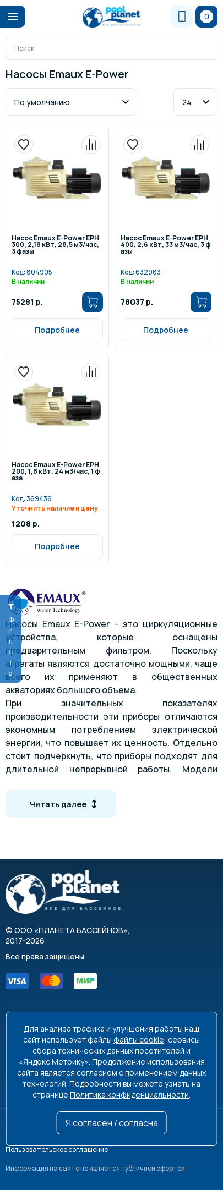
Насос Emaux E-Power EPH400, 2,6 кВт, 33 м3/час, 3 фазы (166, 245)
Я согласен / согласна (112, 1123)
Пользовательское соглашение (57, 1149)
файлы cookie (138, 1039)
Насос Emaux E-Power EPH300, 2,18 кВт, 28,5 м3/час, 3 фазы (55, 245)
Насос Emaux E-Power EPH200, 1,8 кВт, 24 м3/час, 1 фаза (56, 472)
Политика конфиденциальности (129, 1094)
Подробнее (57, 330)
